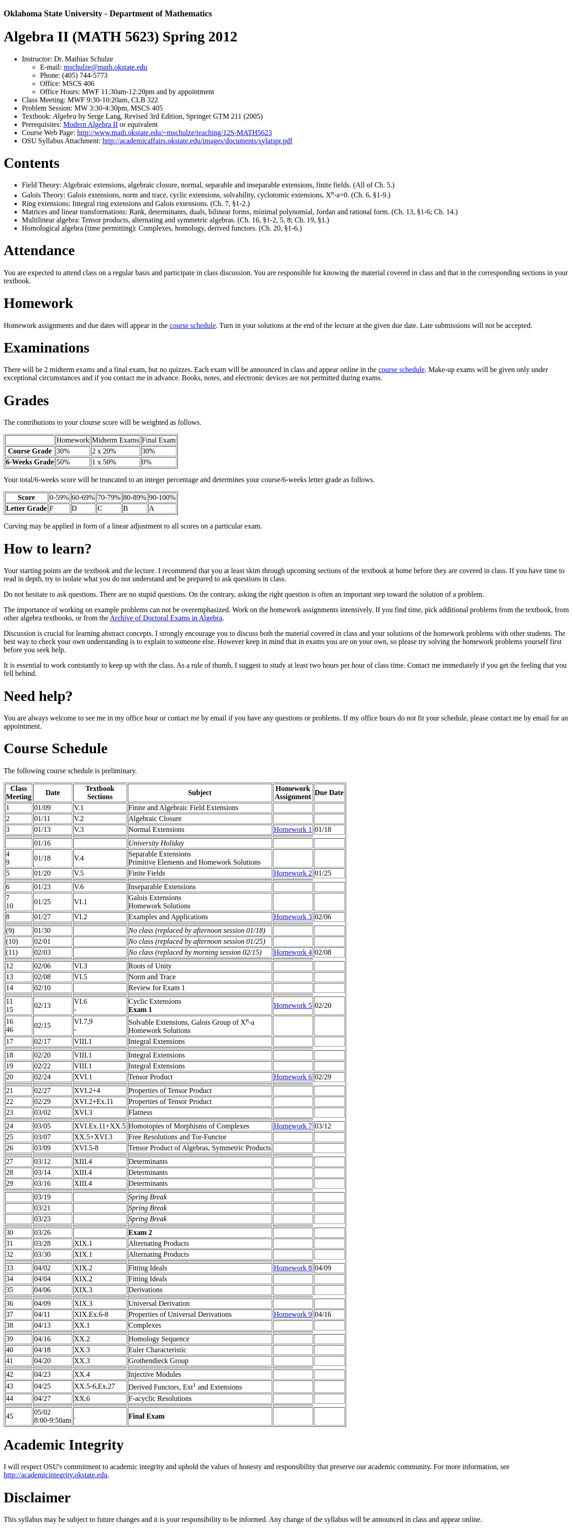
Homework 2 (293, 873)
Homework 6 (293, 1077)
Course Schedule (55, 748)
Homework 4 (293, 952)
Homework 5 (293, 1005)
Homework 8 (293, 1268)
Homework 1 (293, 829)
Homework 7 (293, 1126)
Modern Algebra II (90, 124)
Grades (26, 400)
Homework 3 (293, 917)
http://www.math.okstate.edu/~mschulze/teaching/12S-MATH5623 (174, 132)
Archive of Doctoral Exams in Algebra (166, 618)
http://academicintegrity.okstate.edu (55, 1475)
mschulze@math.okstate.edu (105, 67)
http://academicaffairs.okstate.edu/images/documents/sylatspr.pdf (197, 141)
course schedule (193, 325)
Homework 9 (293, 1314)
